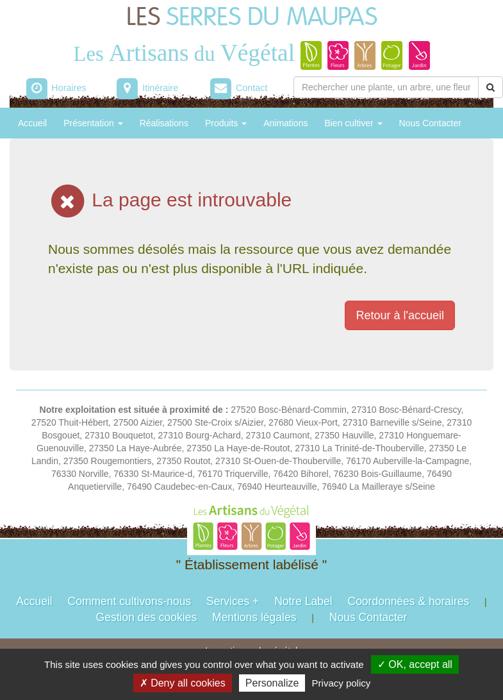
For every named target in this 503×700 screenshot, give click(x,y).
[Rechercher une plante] (386, 87)
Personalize (272, 683)
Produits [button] (226, 123)
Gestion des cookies (146, 617)
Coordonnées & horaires (409, 601)
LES (251, 17)
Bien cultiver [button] (353, 123)
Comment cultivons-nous (130, 601)
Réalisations (164, 123)
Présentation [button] (93, 123)
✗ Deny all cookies (183, 683)
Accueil (32, 123)
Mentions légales (254, 617)
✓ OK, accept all (414, 664)
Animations (285, 123)
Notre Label (303, 601)
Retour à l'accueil (400, 315)
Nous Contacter (430, 123)
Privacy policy (341, 683)
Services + (232, 601)
